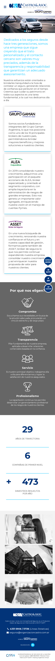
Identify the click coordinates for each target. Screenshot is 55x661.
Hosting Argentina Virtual (41, 657)
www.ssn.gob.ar (24, 656)
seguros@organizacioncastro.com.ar (29, 632)
